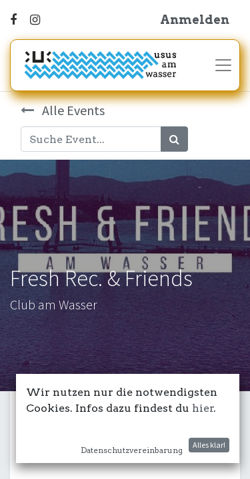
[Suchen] (174, 139)
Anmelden (194, 20)
